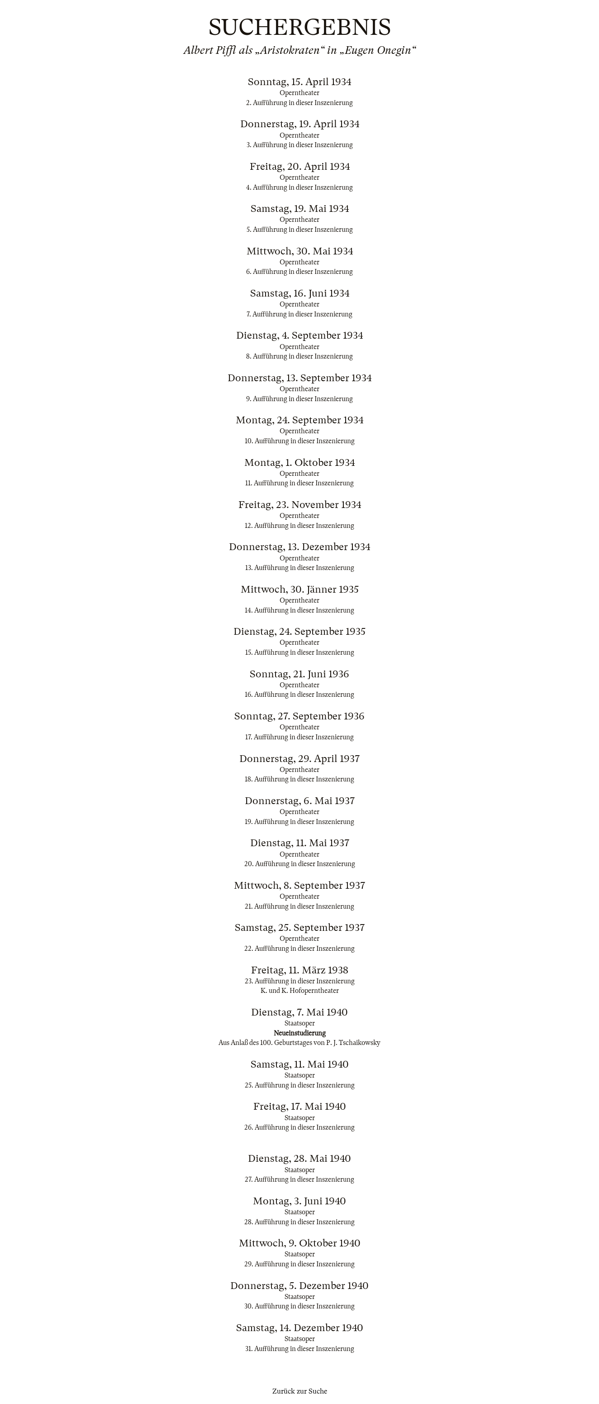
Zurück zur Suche (299, 1391)
